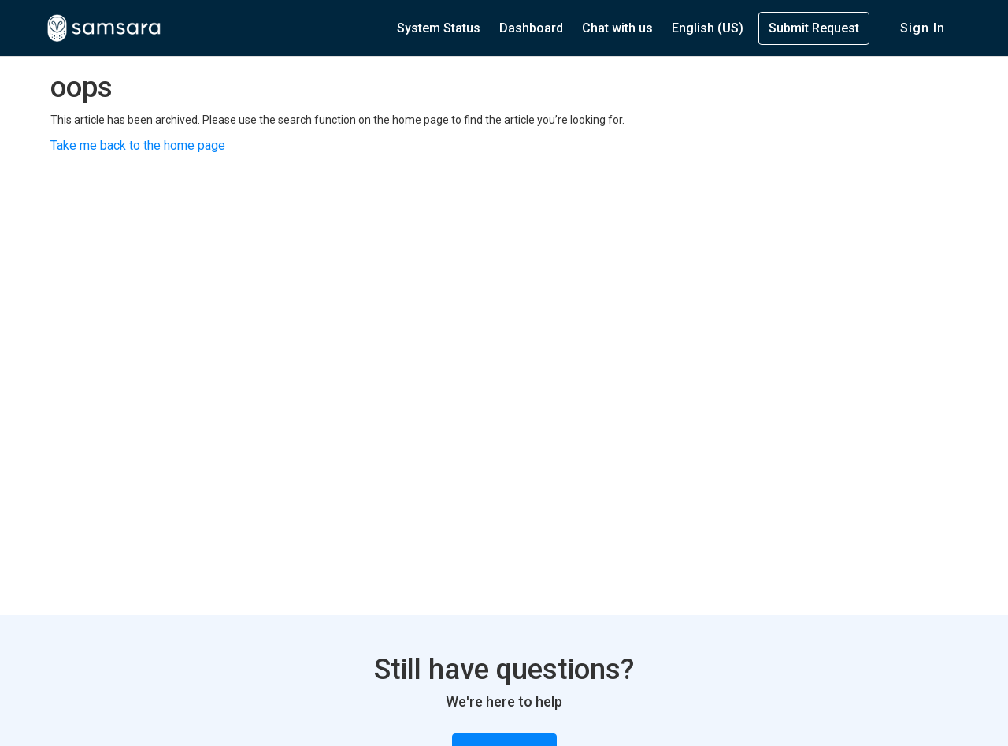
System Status (438, 27)
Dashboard (531, 27)
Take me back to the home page (137, 145)
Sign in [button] (922, 27)
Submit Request (814, 27)
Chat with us (617, 27)
